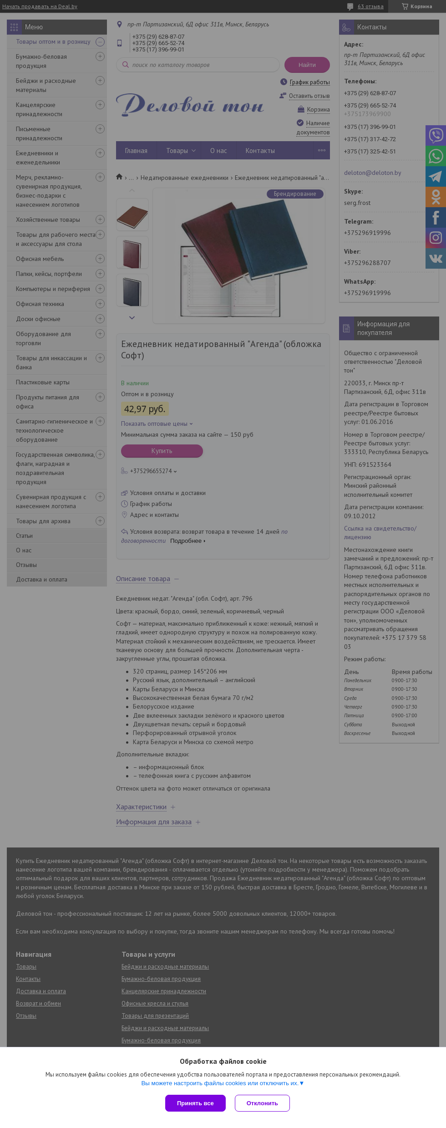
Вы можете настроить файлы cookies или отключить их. (220, 1083)
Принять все (195, 1103)
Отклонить (262, 1103)
